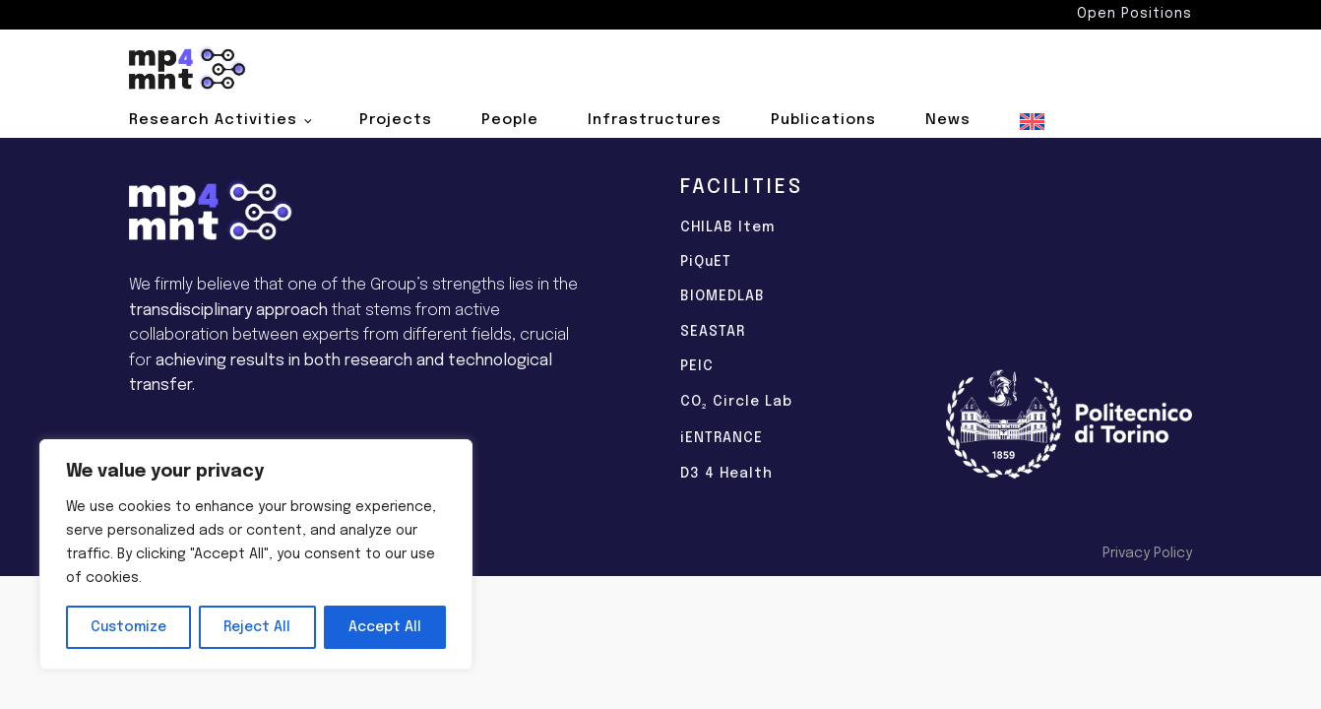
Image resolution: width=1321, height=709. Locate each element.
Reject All (256, 627)
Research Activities (213, 120)
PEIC (697, 366)
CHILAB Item (727, 227)
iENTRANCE (721, 438)
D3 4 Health (726, 474)
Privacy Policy (1147, 553)
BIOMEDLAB (722, 296)
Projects (395, 120)
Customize (128, 627)
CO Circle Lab (736, 404)
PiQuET (705, 262)
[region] (255, 554)
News (948, 120)
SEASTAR (712, 332)
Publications (823, 120)
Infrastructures (655, 120)
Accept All (384, 627)
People (509, 120)
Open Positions (1134, 14)
